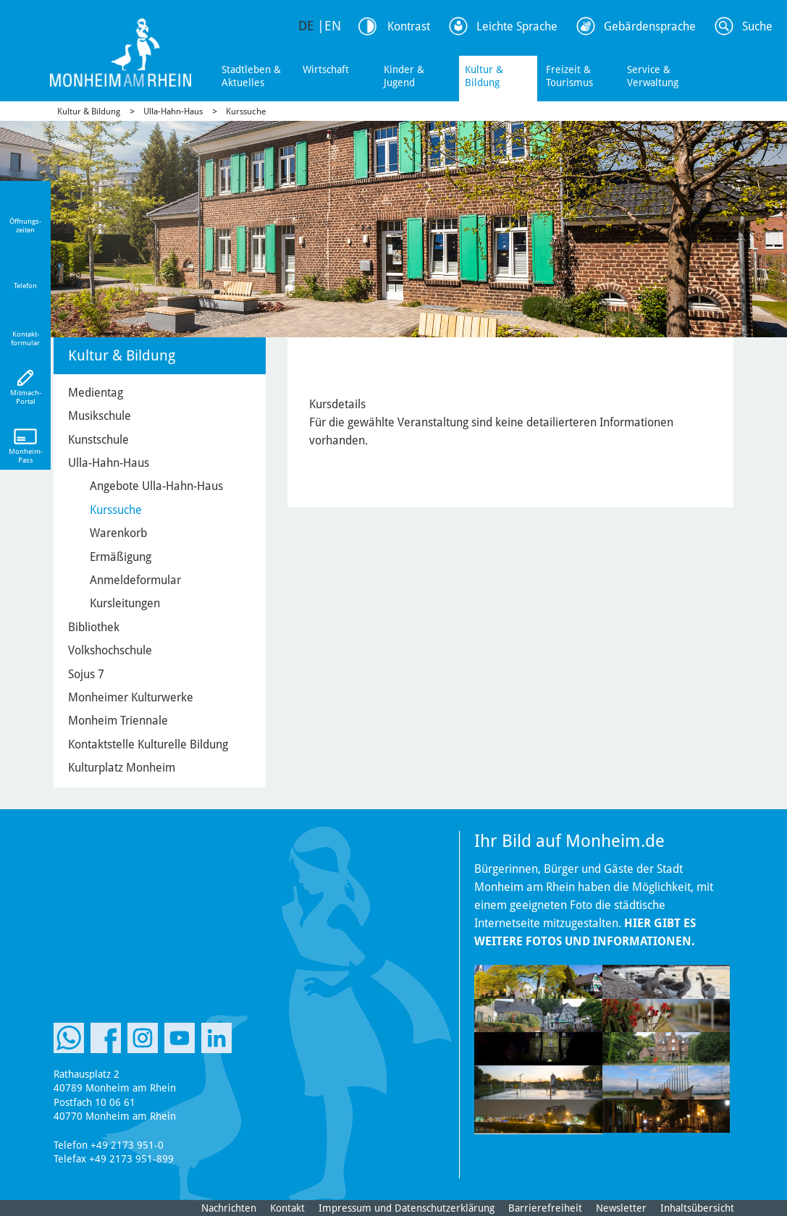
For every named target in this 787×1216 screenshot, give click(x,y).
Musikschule (99, 416)
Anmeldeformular (135, 580)
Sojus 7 (86, 674)
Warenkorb (118, 533)
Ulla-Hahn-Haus (173, 111)
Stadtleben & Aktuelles (251, 76)
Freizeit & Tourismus (569, 76)
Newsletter (621, 1208)
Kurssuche (246, 111)
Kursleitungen (125, 603)
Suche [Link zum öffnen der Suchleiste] (757, 26)
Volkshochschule (110, 650)
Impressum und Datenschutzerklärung (406, 1208)
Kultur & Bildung (484, 76)
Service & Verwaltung (652, 76)
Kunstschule (98, 440)
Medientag (95, 393)
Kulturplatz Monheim (121, 767)
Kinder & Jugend (404, 76)
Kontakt (287, 1208)
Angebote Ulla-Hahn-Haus (156, 486)
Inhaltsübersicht (697, 1208)
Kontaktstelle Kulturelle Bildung (148, 744)
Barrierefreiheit (545, 1208)
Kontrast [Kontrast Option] (408, 26)
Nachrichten (228, 1208)
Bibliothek (93, 627)
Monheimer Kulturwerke (130, 697)
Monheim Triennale (118, 720)
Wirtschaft (326, 69)
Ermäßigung (120, 557)
